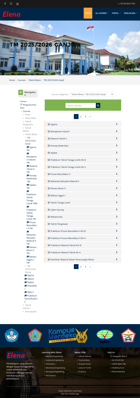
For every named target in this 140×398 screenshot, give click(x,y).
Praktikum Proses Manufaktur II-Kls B (68, 231)
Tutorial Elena (84, 360)
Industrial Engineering (55, 360)
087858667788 (126, 3)
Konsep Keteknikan (59, 145)
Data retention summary (70, 390)
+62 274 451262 (117, 360)
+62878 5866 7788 (118, 364)
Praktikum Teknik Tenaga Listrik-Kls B (68, 159)
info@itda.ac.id (117, 368)
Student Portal (85, 364)
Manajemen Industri (60, 131)
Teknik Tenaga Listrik (60, 202)
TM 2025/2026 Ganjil (54, 80)
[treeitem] (28, 206)
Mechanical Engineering (55, 368)
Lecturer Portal (85, 368)
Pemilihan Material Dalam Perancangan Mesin (72, 259)
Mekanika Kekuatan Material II (65, 181)
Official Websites (118, 371)
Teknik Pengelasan (59, 224)
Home (12, 80)
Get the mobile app (70, 393)
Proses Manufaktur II (60, 174)
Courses (21, 80)
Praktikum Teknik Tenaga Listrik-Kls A (68, 167)
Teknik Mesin (34, 80)
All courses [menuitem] (101, 13)
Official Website (85, 356)
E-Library (82, 371)
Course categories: (59, 94)
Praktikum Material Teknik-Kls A (66, 252)
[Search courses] (80, 105)
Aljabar (54, 152)
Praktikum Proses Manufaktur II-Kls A (68, 238)
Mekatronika (56, 216)
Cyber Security (57, 209)
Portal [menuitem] (115, 13)
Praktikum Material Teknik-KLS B (66, 245)
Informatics (50, 364)
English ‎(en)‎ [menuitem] (129, 13)
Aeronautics (51, 375)
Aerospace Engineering (55, 371)
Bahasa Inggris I (58, 195)
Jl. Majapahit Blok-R (119, 356)
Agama (54, 124)
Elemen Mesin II (58, 188)
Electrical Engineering (54, 356)
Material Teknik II (59, 138)
